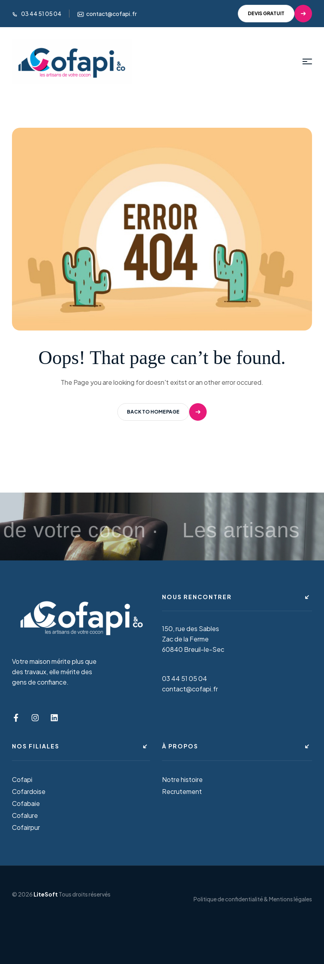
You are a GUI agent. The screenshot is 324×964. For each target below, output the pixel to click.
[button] (275, 13)
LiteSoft (46, 894)
